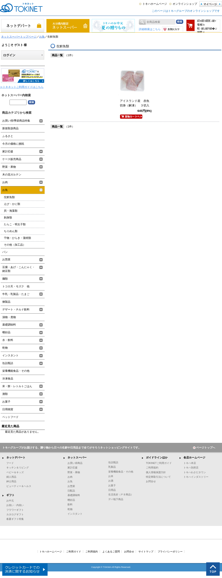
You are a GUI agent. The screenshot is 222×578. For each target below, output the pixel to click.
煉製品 (6, 301)
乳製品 (112, 466)
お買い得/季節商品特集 (16, 120)
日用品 (112, 490)
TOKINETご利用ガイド (159, 463)
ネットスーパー (77, 457)
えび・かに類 (12, 204)
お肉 (5, 182)
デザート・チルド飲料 (15, 309)
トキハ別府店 (190, 467)
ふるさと (7, 136)
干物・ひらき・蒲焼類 (17, 238)
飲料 (70, 504)
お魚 (42, 36)
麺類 (5, 278)
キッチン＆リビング (17, 467)
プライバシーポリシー (170, 551)
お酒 (110, 480)
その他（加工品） (15, 244)
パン (5, 252)
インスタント (10, 355)
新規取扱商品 (10, 128)
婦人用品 (11, 476)
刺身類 (8, 217)
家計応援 (7, 151)
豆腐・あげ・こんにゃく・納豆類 (18, 269)
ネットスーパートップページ (18, 36)
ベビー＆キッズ (15, 472)
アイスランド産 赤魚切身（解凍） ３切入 (134, 103)
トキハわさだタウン (194, 472)
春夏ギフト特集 (15, 519)
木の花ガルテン (11, 174)
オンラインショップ (185, 3)
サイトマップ (145, 551)
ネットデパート (15, 457)
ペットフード (10, 417)
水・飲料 (7, 340)
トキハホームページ (154, 3)
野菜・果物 (9, 166)
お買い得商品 (75, 463)
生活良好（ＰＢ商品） (120, 494)
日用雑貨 (7, 409)
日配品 (71, 490)
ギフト (10, 495)
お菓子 (6, 401)
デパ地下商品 (115, 499)
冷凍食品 (7, 378)
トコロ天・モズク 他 (15, 286)
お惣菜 (6, 259)
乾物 (5, 347)
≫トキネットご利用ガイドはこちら (21, 87)
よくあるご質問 (111, 551)
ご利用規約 (152, 467)
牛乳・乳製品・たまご (15, 294)
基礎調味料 (9, 324)
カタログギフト (15, 514)
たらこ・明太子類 (15, 224)
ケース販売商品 (11, 159)
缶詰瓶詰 (7, 363)
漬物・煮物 (9, 317)
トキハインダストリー (195, 476)
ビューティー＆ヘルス (18, 486)
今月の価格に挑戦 (13, 143)
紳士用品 (11, 481)
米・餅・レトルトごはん (17, 386)
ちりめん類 (10, 231)
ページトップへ (204, 447)
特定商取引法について (158, 476)
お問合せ (151, 481)
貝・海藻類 (10, 210)
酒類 (5, 394)
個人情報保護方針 (156, 472)
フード (10, 463)
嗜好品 (6, 332)
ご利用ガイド (73, 551)
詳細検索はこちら (150, 29)
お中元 (10, 500)
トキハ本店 (189, 463)
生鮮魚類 (9, 197)
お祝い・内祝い (15, 505)
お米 (110, 476)
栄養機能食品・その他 (15, 370)
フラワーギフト (15, 509)
